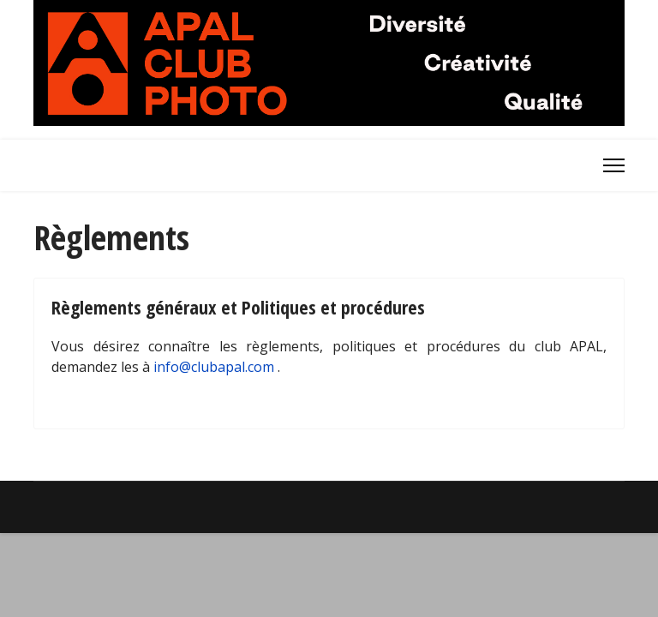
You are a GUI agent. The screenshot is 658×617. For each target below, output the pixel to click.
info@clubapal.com (213, 366)
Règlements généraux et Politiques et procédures (238, 307)
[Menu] (614, 165)
